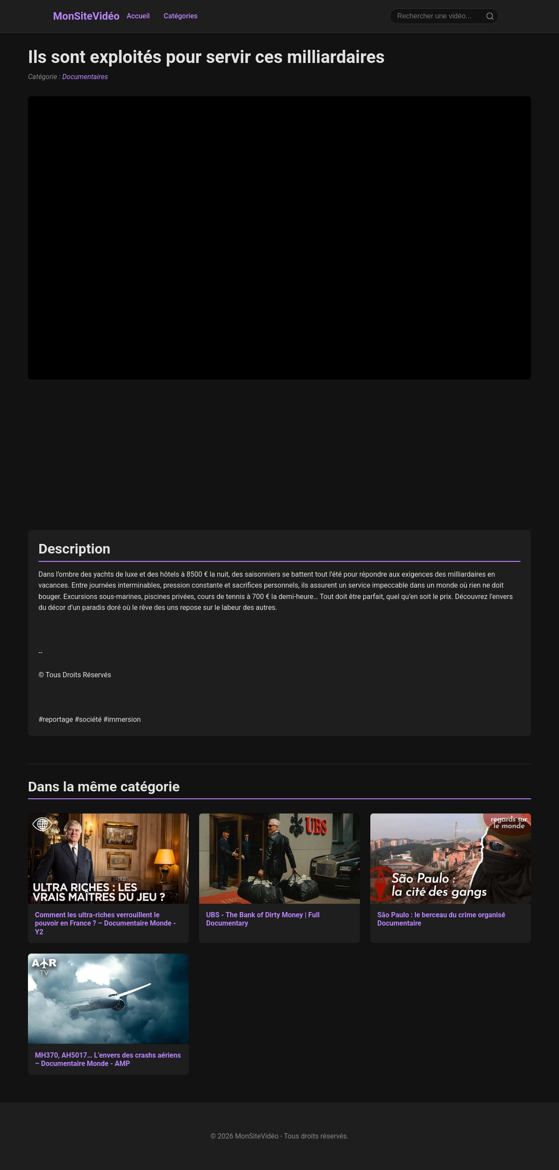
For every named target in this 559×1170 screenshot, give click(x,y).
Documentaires (85, 77)
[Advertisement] (279, 454)
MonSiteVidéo (86, 16)
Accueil (138, 16)
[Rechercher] (490, 16)
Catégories (181, 16)
